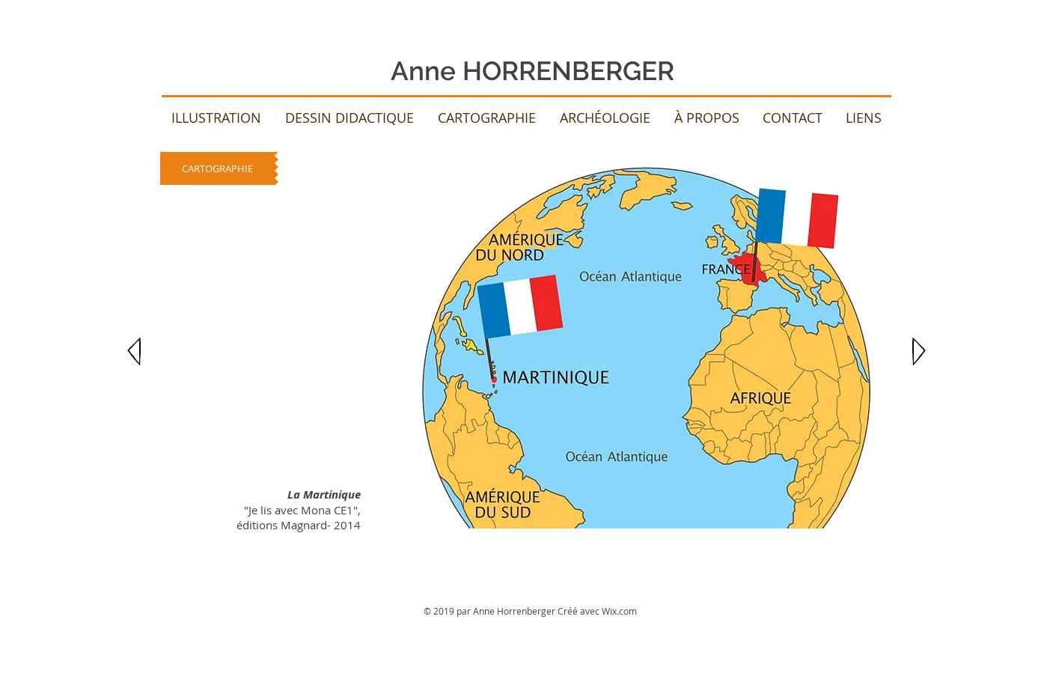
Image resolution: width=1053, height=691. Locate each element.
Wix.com (619, 611)
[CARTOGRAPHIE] (217, 168)
